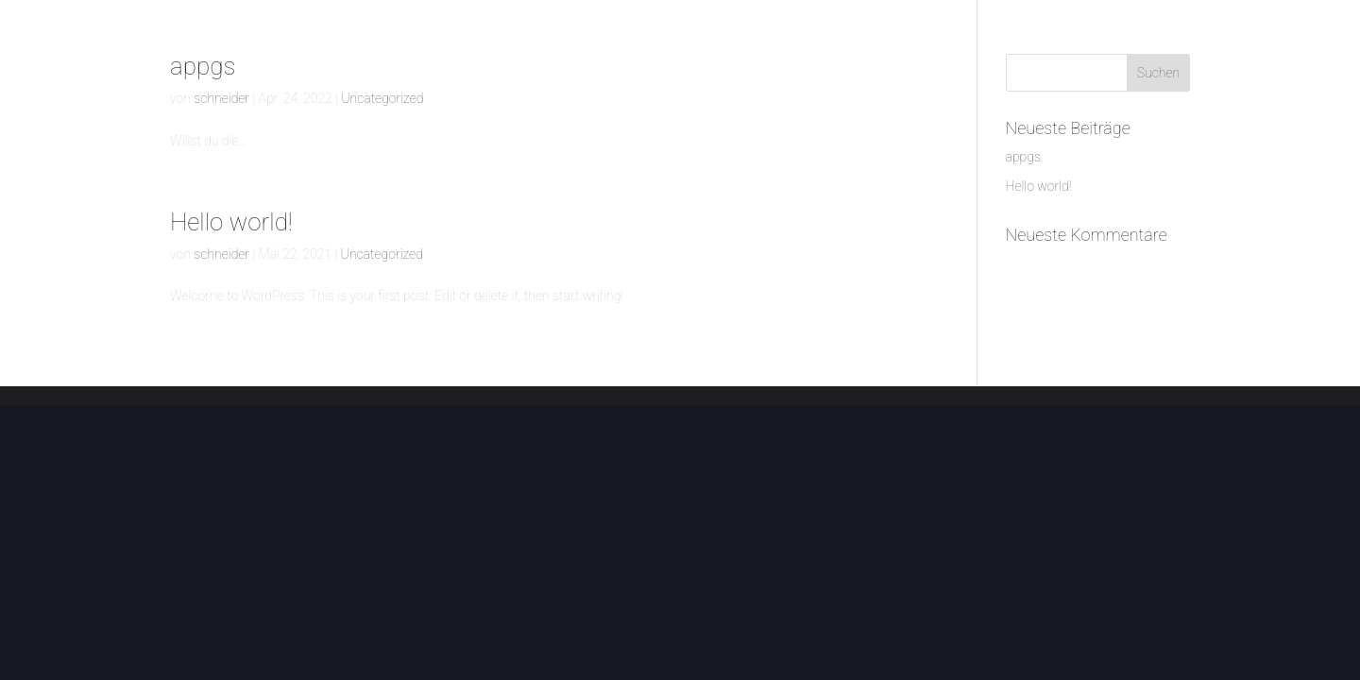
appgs (202, 66)
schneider (221, 98)
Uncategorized (382, 98)
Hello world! (231, 222)
